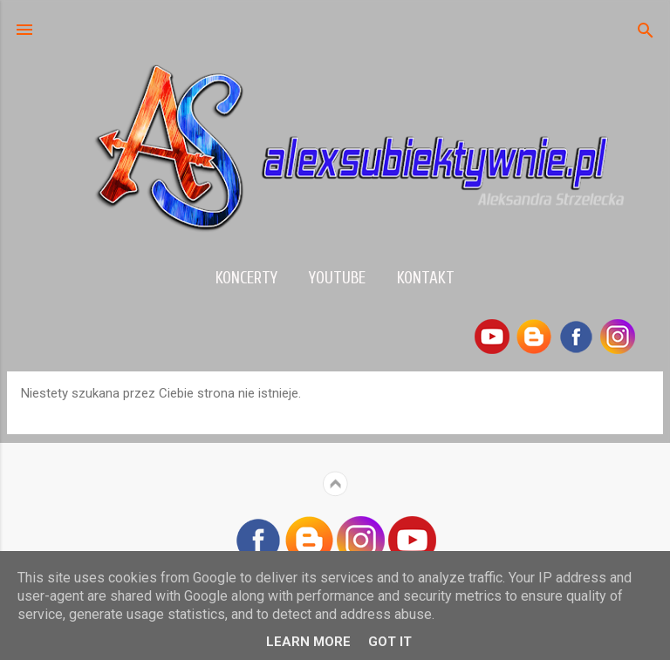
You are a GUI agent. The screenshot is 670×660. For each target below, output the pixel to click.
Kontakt (426, 278)
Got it (390, 642)
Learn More (308, 642)
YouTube (337, 278)
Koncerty (246, 278)
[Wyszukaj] (645, 32)
